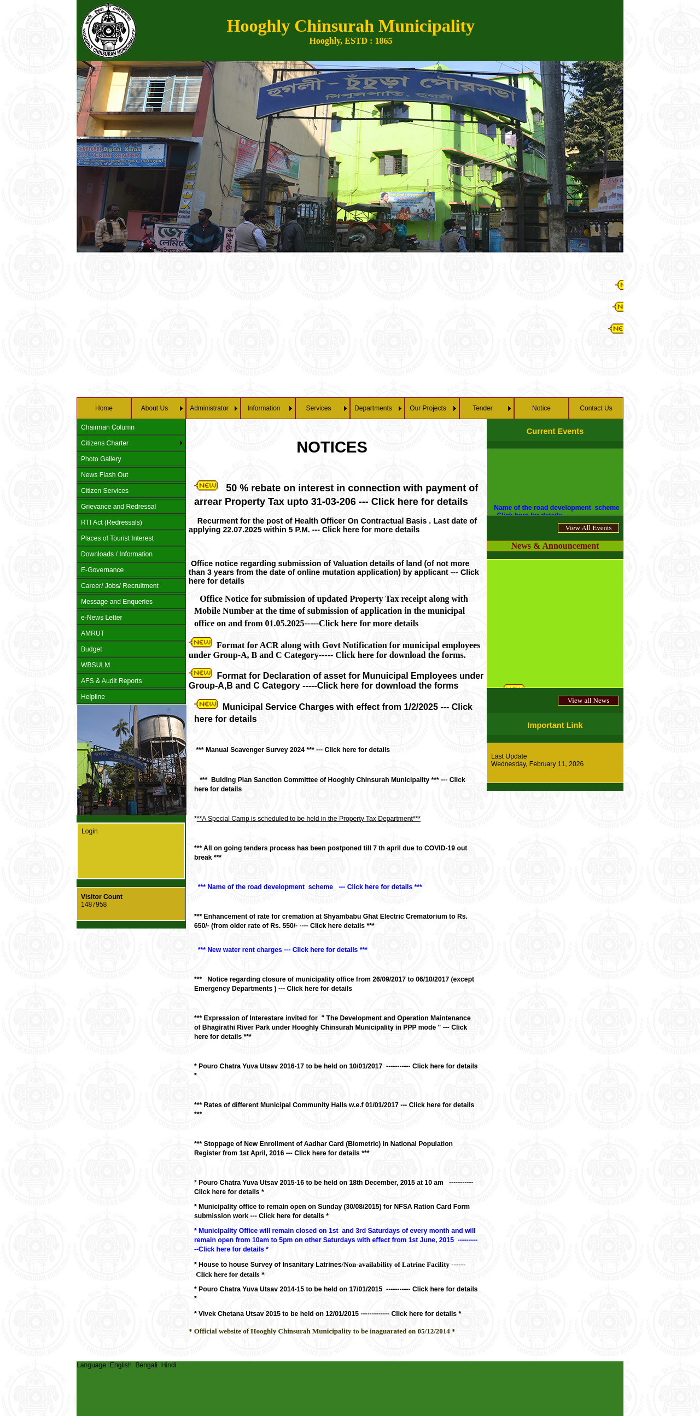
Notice (541, 408)
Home (104, 408)
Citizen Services (105, 491)
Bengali (146, 1365)
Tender (482, 408)
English (121, 1365)
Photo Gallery (101, 459)
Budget (91, 649)
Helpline (93, 697)
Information (263, 408)
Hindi (169, 1365)
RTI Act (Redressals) (111, 522)
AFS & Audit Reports (111, 681)
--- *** (332, 1027)
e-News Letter (101, 617)
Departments (373, 408)
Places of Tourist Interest (117, 538)
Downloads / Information (117, 554)
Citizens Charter (105, 443)
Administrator (209, 408)
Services (318, 408)
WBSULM (95, 665)
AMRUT (92, 633)
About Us (154, 408)
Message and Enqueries (117, 602)
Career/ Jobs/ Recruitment (120, 586)
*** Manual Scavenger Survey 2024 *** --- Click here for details (292, 750)
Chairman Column (108, 427)
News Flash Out (104, 475)
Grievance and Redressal (118, 506)
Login (89, 831)
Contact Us (596, 408)
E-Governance (102, 570)
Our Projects (428, 408)
